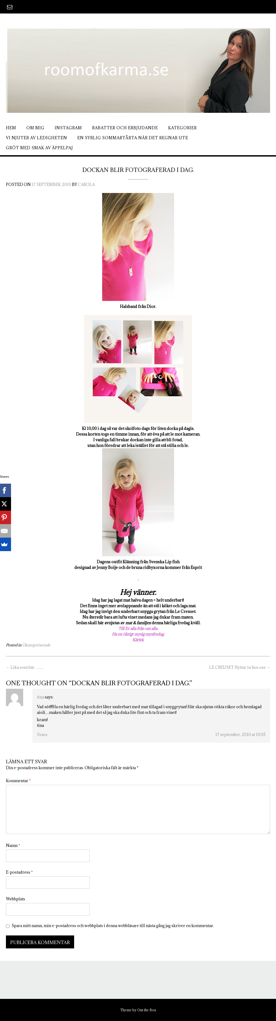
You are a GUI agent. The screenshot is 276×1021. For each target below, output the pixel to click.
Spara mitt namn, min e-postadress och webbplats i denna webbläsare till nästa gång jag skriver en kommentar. (113, 925)
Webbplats (15, 898)
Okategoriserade (36, 645)
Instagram (68, 127)
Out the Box (146, 1010)
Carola (86, 184)
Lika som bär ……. (25, 667)
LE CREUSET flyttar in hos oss (239, 667)
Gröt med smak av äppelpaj (39, 147)
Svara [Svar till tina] (42, 734)
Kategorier (182, 127)
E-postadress (19, 872)
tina (40, 697)
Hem (11, 127)
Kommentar (18, 780)
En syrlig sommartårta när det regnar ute (132, 137)
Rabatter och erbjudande (125, 127)
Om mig (35, 127)
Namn (13, 845)
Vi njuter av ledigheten (36, 137)
